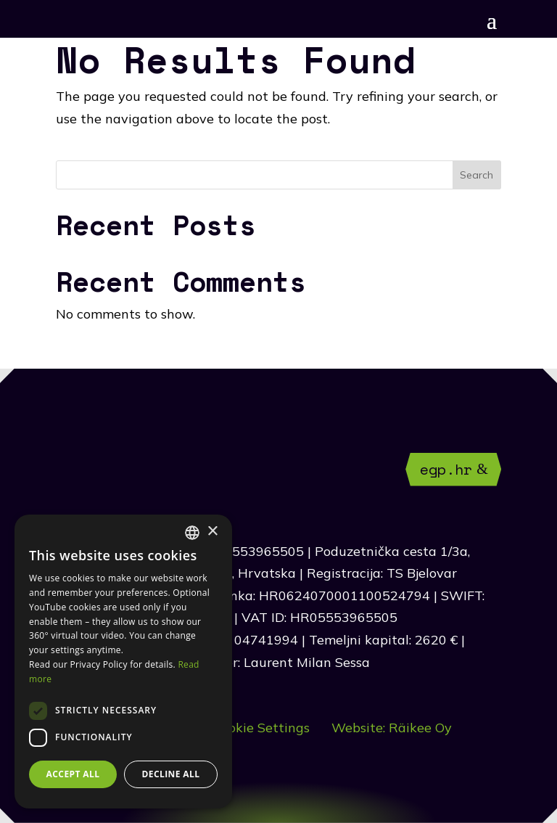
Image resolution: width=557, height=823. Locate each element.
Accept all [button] (73, 774)
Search (476, 174)
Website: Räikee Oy (391, 727)
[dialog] (123, 661)
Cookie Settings (261, 727)
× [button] (212, 531)
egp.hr (446, 469)
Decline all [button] (171, 774)
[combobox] (192, 532)
